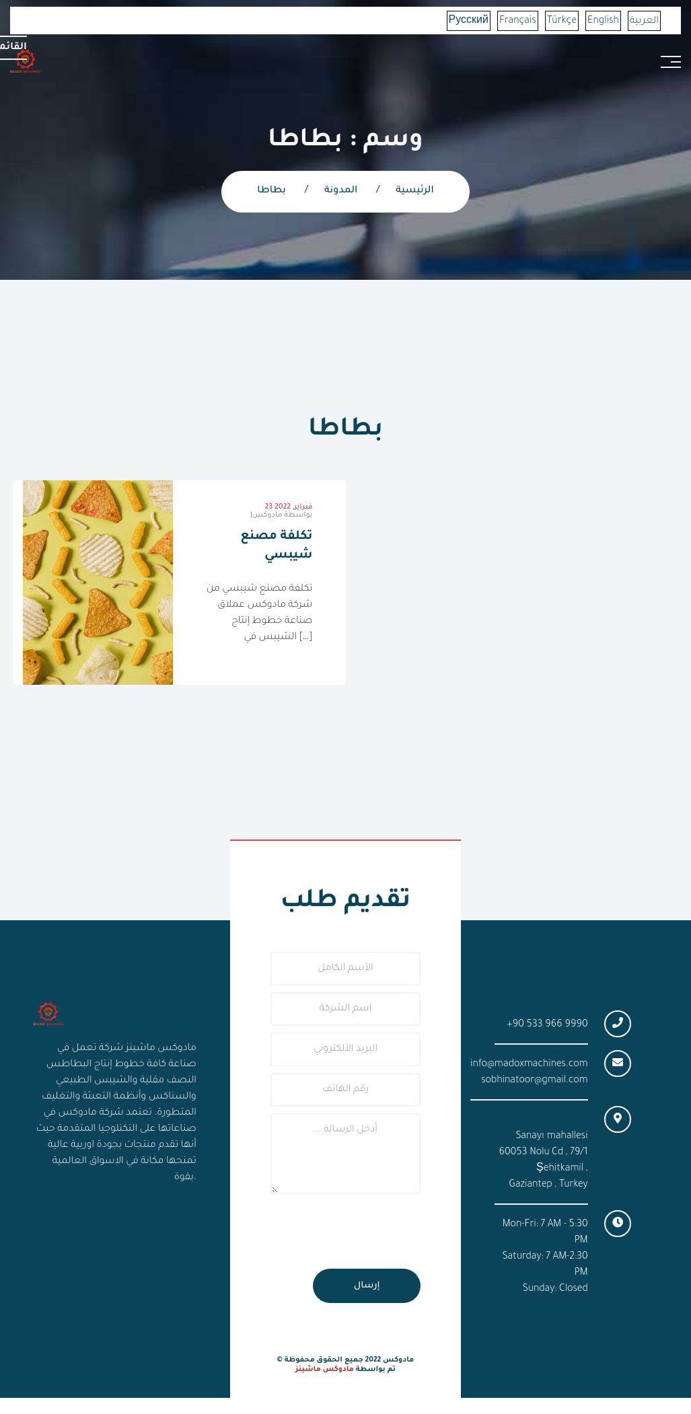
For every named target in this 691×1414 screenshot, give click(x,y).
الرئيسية (414, 191)
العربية (644, 21)
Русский (468, 21)
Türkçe (562, 21)
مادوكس (282, 515)
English (603, 21)
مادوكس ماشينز (324, 1370)
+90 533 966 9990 (547, 1025)
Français (517, 21)
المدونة (340, 191)
